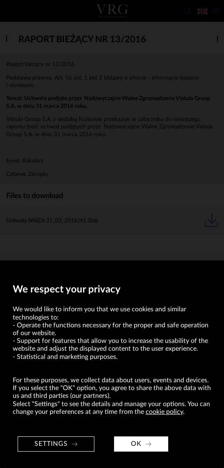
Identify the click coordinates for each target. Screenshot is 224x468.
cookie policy (164, 412)
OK (136, 444)
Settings (51, 444)
